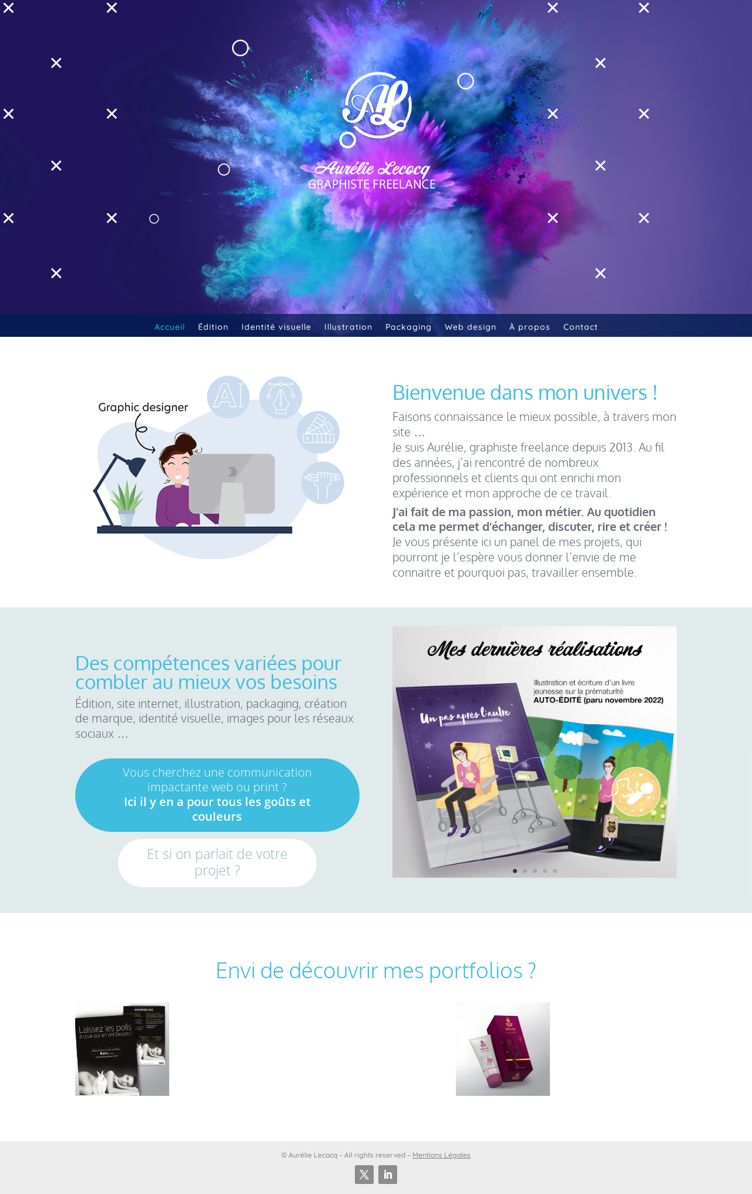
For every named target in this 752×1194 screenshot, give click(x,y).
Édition (213, 327)
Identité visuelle (276, 327)
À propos (529, 327)
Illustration (348, 327)
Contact (580, 327)
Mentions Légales (441, 1154)
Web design (470, 327)
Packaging (408, 327)
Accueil (170, 327)
